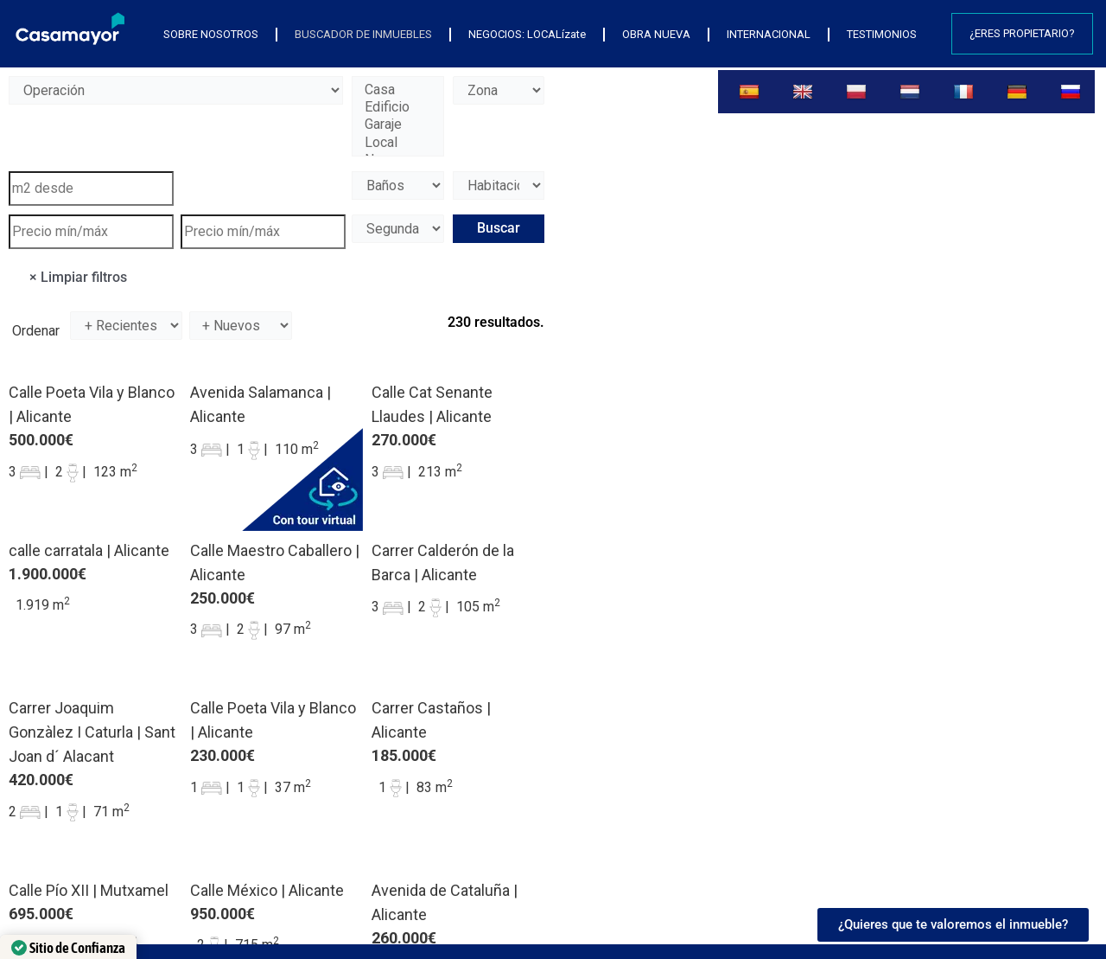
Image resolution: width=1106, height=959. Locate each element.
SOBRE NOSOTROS (210, 34)
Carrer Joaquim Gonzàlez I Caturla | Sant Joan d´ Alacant (92, 732)
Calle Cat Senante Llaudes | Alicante (432, 404)
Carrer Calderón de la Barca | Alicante (443, 562)
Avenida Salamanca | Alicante (260, 404)
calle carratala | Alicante (89, 550)
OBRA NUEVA (656, 34)
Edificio (398, 107)
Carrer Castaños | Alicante (431, 720)
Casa (398, 90)
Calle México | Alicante (267, 890)
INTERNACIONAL (768, 34)
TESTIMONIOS (882, 34)
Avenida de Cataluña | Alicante (445, 902)
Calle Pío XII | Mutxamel (88, 890)
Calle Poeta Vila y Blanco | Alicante (92, 404)
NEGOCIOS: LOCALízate (527, 34)
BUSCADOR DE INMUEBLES (363, 34)
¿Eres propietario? (1022, 33)
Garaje (398, 124)
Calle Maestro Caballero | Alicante (274, 562)
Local (398, 142)
